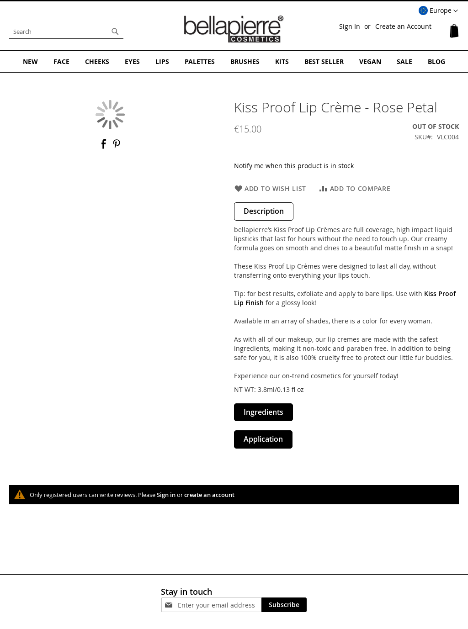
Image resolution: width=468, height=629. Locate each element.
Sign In (349, 26)
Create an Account (403, 26)
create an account (209, 495)
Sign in (166, 495)
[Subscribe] (284, 604)
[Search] (115, 31)
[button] (438, 11)
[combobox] (66, 31)
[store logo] (234, 29)
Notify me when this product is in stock (294, 165)
